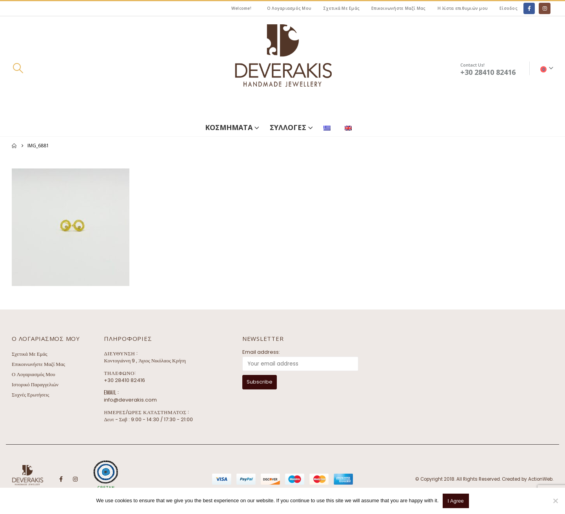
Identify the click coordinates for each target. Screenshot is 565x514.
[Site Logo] (283, 68)
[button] (18, 68)
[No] (555, 501)
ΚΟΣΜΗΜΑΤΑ (229, 127)
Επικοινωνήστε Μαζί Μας (398, 8)
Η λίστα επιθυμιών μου (463, 8)
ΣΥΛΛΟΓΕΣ (288, 127)
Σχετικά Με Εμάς (341, 8)
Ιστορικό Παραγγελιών (35, 384)
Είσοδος (509, 8)
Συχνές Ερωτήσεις (30, 394)
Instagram (75, 479)
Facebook (61, 479)
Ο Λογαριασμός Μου (289, 8)
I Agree (456, 501)
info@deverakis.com (130, 400)
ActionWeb (540, 479)
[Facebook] (529, 8)
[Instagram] (544, 8)
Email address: (261, 352)
